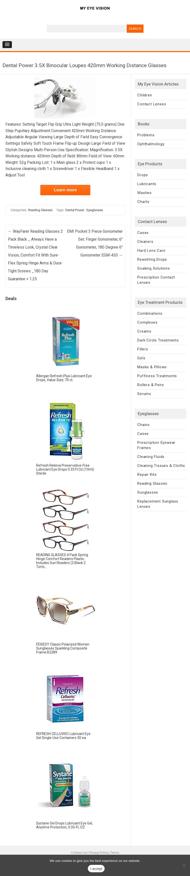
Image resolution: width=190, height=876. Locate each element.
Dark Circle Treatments (158, 340)
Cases (143, 232)
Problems (145, 135)
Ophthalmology (150, 144)
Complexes (147, 322)
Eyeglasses (95, 210)
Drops (142, 175)
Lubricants (146, 184)
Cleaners (145, 241)
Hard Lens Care (151, 250)
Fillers (142, 349)
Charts (143, 201)
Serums (144, 394)
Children (144, 95)
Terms (114, 852)
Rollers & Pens (150, 385)
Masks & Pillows (152, 367)
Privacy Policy (98, 852)
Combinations (150, 313)
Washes (144, 193)
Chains (143, 425)
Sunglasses (147, 492)
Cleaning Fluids (151, 456)
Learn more (65, 190)
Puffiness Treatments (157, 376)
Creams (144, 331)
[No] (183, 865)
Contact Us (79, 852)
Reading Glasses (40, 210)
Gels (141, 358)
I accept (96, 869)
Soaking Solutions (153, 268)
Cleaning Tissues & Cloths (161, 465)
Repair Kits (147, 474)
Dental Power (74, 210)
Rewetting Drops (152, 259)
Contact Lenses (151, 104)
